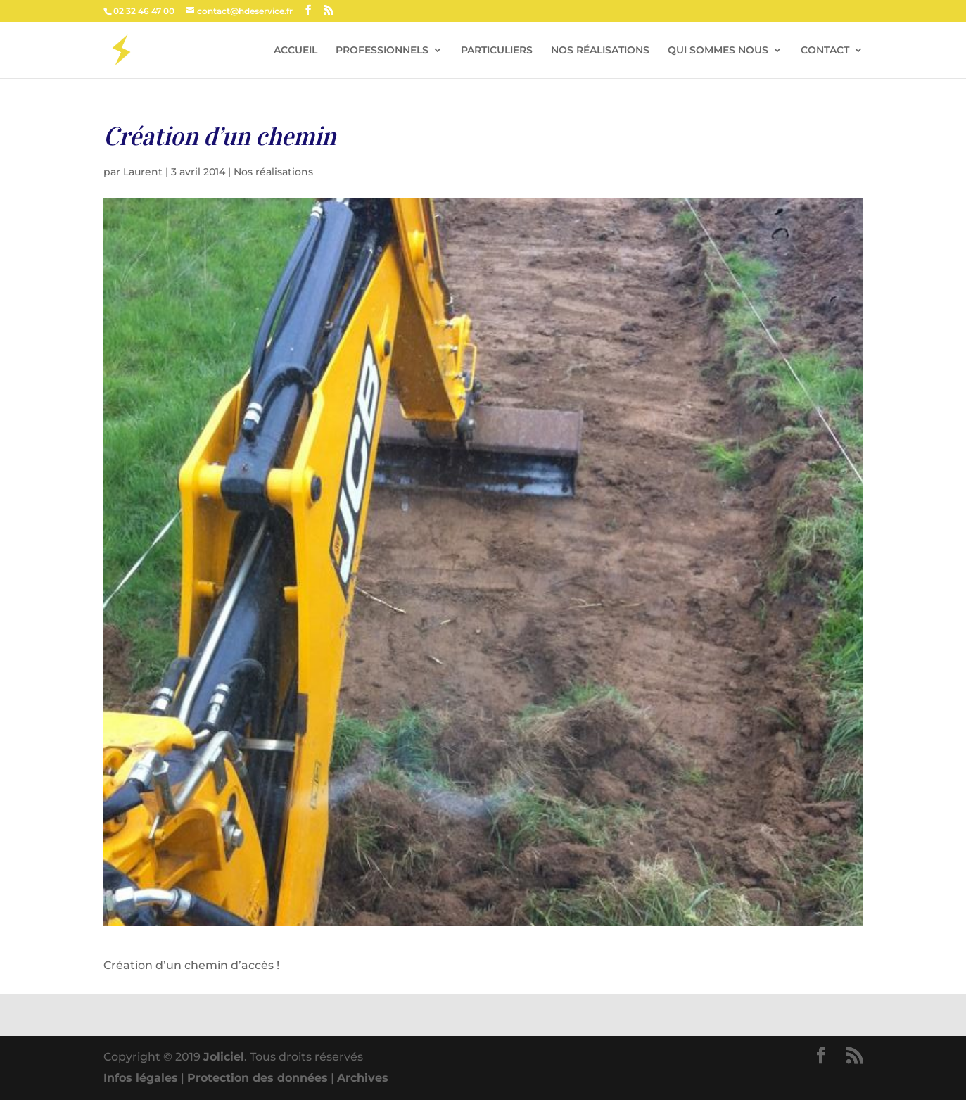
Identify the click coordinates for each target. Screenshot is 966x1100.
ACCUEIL (295, 50)
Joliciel (223, 1056)
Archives (362, 1078)
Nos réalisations (273, 171)
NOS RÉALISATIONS (600, 50)
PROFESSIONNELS (382, 50)
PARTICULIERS (497, 50)
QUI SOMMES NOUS (718, 50)
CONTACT (825, 50)
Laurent (143, 171)
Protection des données (257, 1078)
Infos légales (140, 1078)
